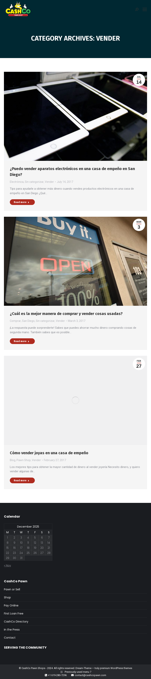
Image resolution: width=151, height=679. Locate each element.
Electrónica (17, 181)
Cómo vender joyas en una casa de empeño (49, 453)
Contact (10, 638)
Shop (7, 597)
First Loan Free (13, 613)
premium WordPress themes (116, 668)
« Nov (7, 565)
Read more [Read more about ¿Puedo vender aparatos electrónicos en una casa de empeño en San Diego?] (21, 202)
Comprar (15, 320)
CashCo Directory (16, 621)
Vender (49, 181)
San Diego (28, 320)
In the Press (12, 630)
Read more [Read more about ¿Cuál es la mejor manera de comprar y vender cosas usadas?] (21, 341)
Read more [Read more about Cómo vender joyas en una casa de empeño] (21, 480)
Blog (12, 460)
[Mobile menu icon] (144, 9)
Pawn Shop (24, 460)
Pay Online (11, 605)
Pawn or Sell (12, 589)
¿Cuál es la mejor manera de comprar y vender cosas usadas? (66, 313)
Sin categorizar (34, 181)
